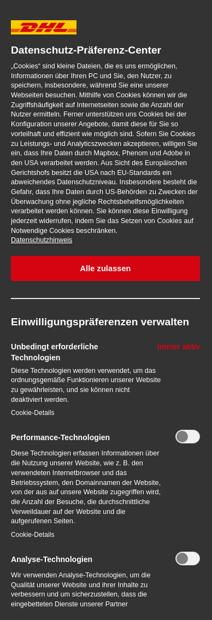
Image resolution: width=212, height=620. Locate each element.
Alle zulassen (105, 268)
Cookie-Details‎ (33, 413)
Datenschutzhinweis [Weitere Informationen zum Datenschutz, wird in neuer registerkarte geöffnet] (41, 240)
